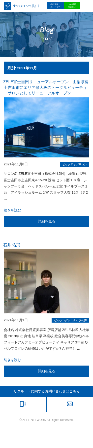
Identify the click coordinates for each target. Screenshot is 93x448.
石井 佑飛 (11, 245)
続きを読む (12, 210)
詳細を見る (46, 221)
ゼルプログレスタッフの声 (70, 320)
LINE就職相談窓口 (72, 5)
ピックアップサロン (74, 164)
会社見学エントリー (55, 5)
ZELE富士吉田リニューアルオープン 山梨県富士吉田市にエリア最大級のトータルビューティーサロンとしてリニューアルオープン (46, 87)
